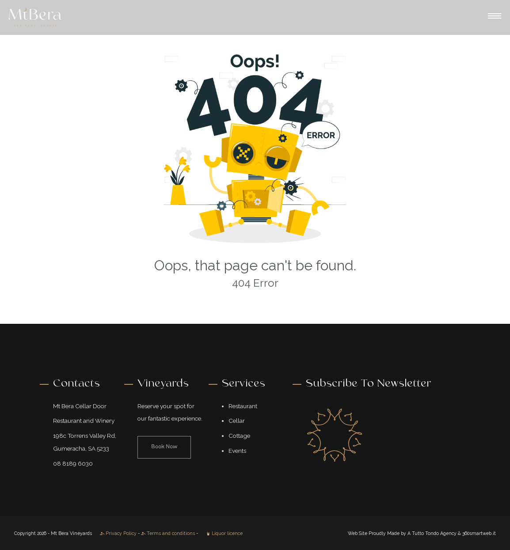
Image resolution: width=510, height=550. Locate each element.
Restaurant (242, 406)
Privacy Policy (118, 533)
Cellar (236, 420)
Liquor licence (224, 533)
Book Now (164, 447)
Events (237, 450)
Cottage (239, 435)
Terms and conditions (168, 533)
